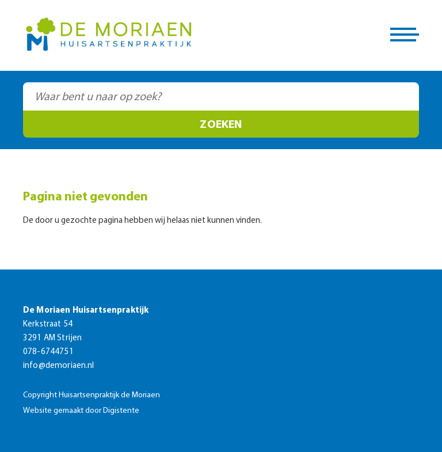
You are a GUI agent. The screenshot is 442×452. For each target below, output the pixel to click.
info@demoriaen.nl (58, 366)
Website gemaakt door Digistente (81, 411)
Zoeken (221, 125)
